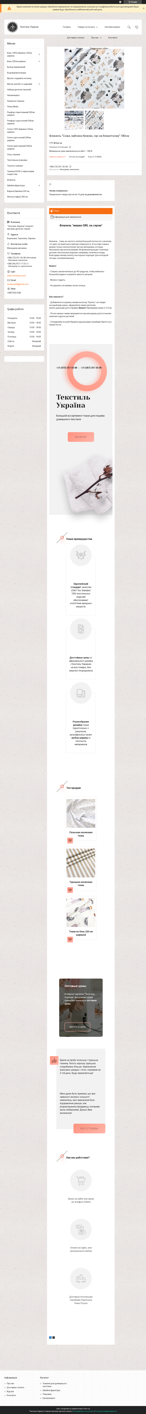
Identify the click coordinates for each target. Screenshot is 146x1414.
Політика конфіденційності (106, 1411)
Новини (79, 48)
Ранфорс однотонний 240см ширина (20, 122)
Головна (67, 27)
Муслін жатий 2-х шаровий (19, 84)
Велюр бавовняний (16, 67)
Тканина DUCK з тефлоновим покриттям (20, 172)
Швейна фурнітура (16, 185)
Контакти (112, 38)
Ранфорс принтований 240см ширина (21, 113)
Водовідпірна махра (16, 73)
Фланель (11, 180)
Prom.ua (86, 1409)
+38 (66, 367)
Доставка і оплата (75, 38)
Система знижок (112, 27)
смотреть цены (77, 1027)
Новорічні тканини (15, 101)
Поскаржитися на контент (83, 1411)
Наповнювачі (13, 95)
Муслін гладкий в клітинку (19, 78)
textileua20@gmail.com (18, 284)
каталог (81, 436)
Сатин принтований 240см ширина (19, 147)
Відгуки (10, 1391)
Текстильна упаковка (17, 160)
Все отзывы (89, 1128)
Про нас (95, 38)
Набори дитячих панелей (19, 89)
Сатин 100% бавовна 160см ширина (20, 130)
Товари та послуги (86, 27)
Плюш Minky (12, 106)
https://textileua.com (16, 275)
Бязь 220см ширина (16, 61)
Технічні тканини (15, 166)
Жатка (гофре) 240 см (17, 197)
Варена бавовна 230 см (18, 191)
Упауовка (47, 1394)
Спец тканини (13, 154)
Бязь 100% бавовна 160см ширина (19, 54)
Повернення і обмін (99, 48)
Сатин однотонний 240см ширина (19, 139)
